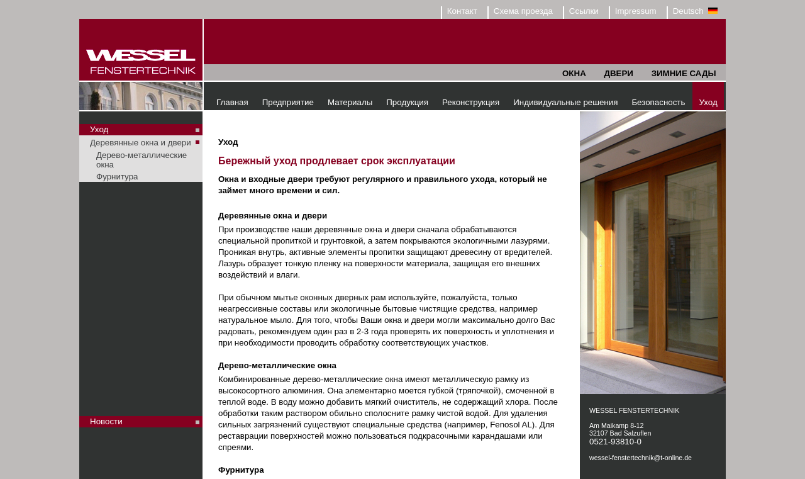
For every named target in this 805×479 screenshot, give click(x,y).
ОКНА (574, 73)
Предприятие (288, 102)
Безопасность (658, 102)
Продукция (407, 102)
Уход (708, 102)
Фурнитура (117, 176)
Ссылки (584, 11)
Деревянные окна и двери (140, 142)
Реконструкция (470, 102)
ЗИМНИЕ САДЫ (684, 73)
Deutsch (695, 11)
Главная (232, 102)
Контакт (462, 11)
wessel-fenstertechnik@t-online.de (640, 457)
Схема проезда (523, 11)
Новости (106, 421)
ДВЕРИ (618, 73)
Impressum (636, 11)
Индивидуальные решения (565, 102)
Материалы (350, 102)
